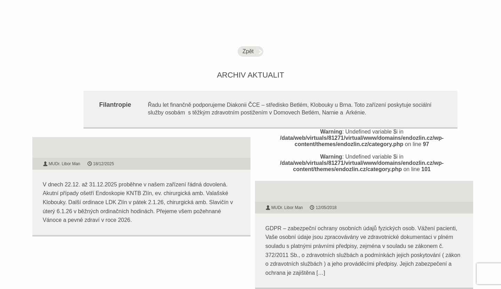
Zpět (248, 51)
